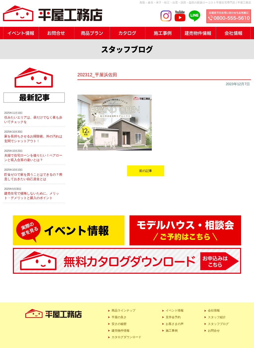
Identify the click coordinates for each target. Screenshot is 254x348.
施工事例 (172, 330)
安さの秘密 (119, 324)
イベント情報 (175, 310)
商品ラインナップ (123, 310)
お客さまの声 (175, 324)
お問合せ (214, 330)
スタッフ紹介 (217, 317)
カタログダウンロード (126, 337)
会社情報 (214, 310)
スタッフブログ (218, 324)
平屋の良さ (119, 317)
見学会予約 (173, 317)
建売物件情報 (120, 330)
